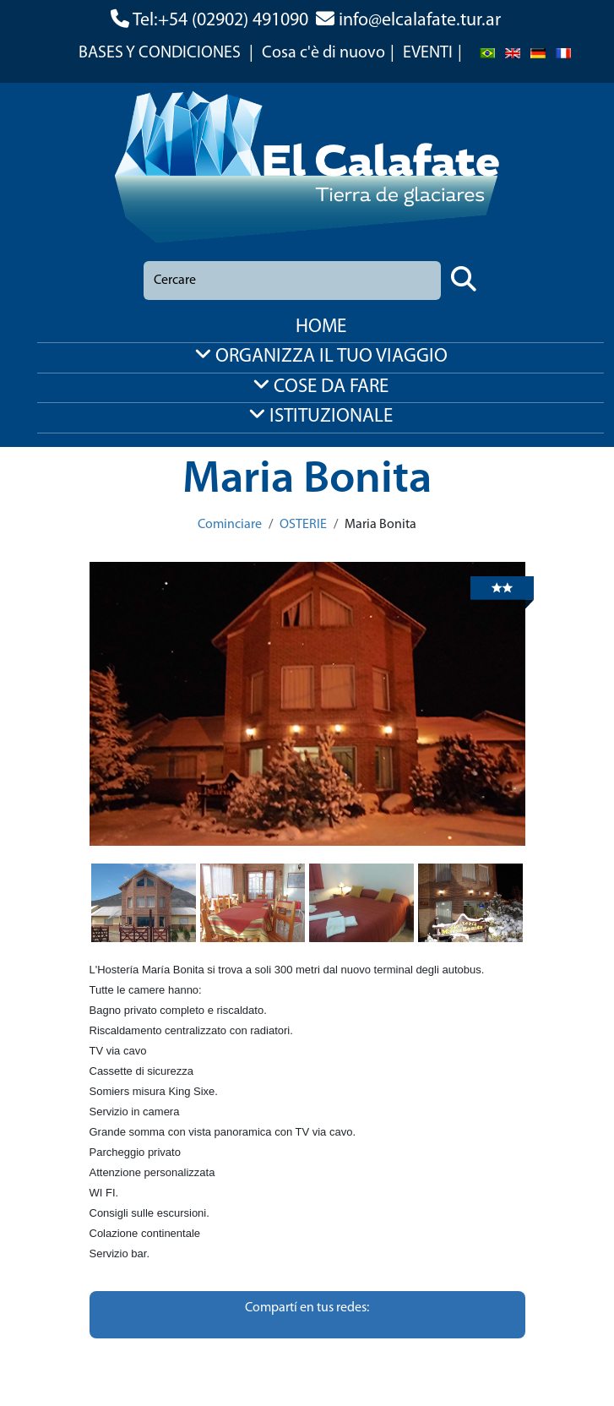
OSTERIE (303, 524)
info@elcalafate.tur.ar (420, 20)
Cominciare (230, 524)
